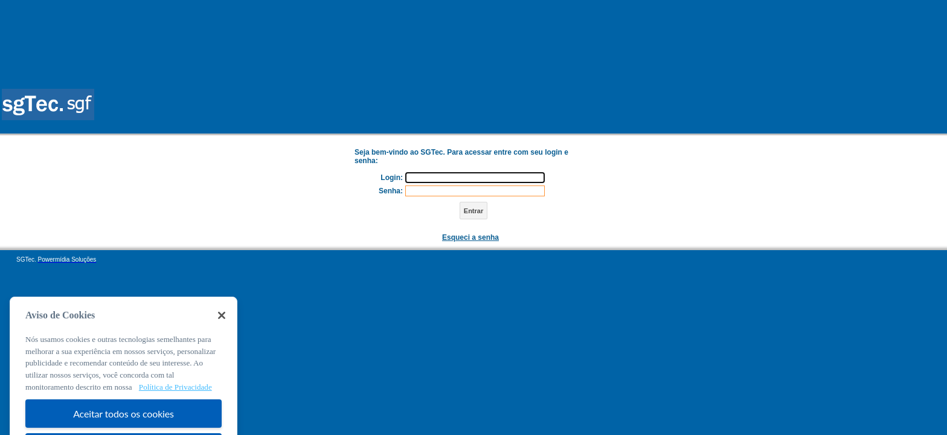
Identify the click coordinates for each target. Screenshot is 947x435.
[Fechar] (221, 324)
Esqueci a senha (470, 237)
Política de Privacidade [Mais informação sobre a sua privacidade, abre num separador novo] (175, 395)
